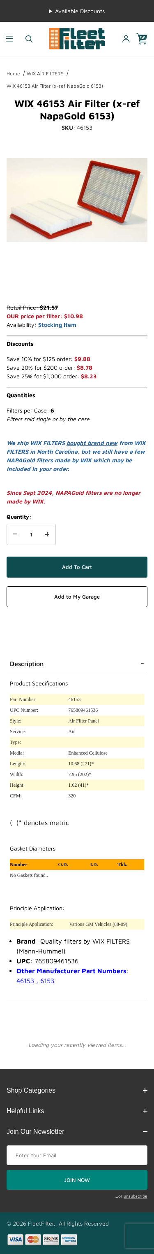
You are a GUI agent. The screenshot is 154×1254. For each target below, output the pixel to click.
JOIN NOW (77, 1180)
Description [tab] (27, 663)
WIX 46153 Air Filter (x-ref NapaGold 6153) (55, 86)
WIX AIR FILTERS (45, 73)
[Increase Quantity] (47, 534)
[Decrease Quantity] (15, 534)
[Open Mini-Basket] (145, 39)
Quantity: (19, 516)
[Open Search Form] (29, 39)
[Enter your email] (77, 1155)
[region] (77, 283)
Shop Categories (77, 1090)
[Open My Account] (125, 39)
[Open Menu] (9, 39)
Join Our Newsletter (77, 1131)
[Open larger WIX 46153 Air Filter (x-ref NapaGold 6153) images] (77, 200)
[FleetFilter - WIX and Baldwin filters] (77, 38)
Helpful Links (77, 1110)
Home (13, 73)
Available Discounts (80, 10)
